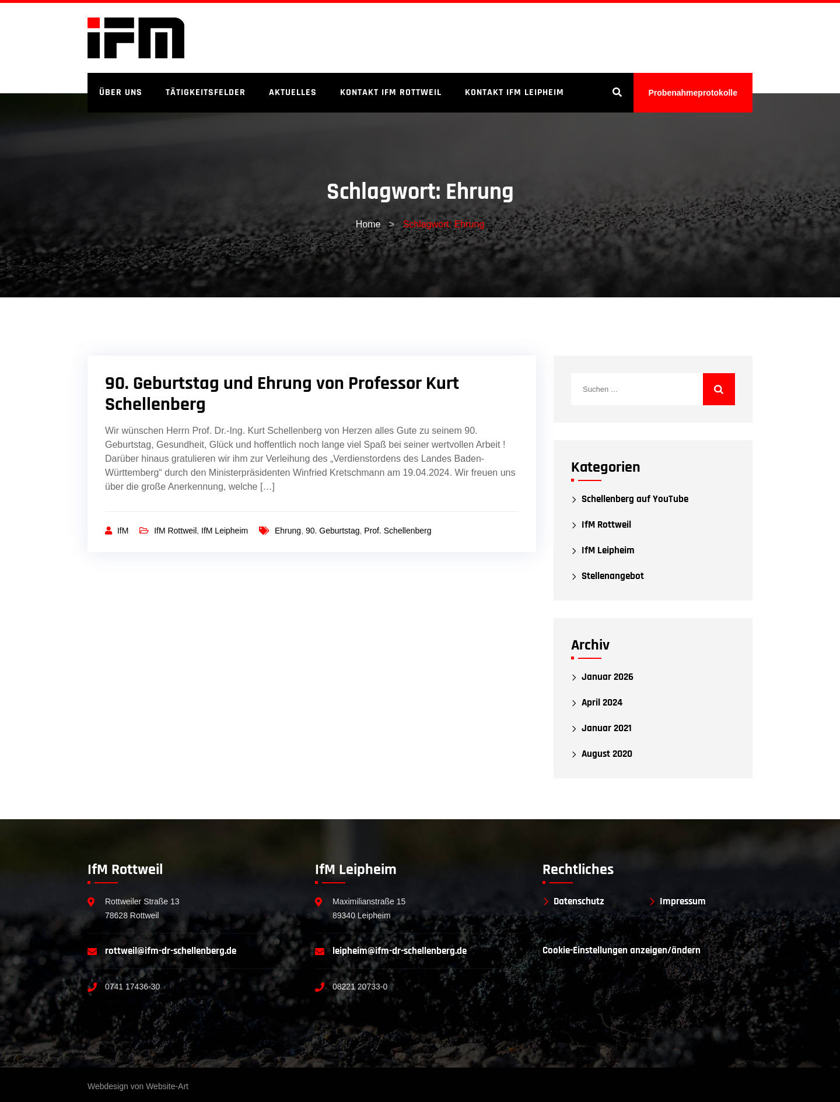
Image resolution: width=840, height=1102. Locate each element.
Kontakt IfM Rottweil (391, 92)
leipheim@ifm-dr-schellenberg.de (399, 951)
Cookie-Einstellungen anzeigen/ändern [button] (621, 950)
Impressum (683, 902)
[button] (25, 1076)
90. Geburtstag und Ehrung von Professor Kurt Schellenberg (282, 393)
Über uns (120, 92)
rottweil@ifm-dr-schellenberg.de (170, 951)
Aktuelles (293, 92)
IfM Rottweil (175, 530)
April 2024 (602, 703)
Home (368, 224)
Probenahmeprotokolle (693, 92)
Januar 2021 (607, 728)
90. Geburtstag (333, 530)
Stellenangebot (613, 576)
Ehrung (288, 530)
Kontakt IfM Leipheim (514, 92)
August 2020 (607, 754)
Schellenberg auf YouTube (635, 499)
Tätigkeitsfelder (206, 92)
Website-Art (167, 1086)
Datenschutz (579, 902)
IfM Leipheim (224, 530)
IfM (124, 530)
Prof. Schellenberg (397, 530)
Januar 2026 (608, 677)
